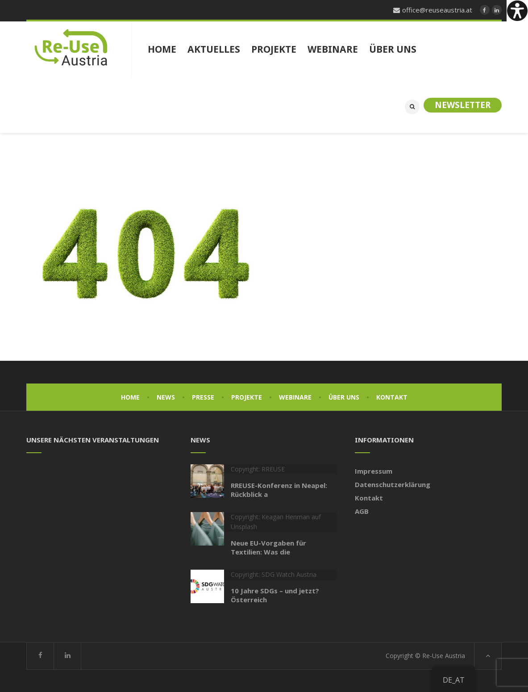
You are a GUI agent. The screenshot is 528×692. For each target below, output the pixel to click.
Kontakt (391, 397)
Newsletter (463, 105)
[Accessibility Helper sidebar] (517, 10)
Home (130, 397)
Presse (203, 397)
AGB (362, 511)
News (166, 397)
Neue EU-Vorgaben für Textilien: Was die (268, 547)
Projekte (246, 397)
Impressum (373, 471)
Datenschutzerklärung (392, 484)
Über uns (343, 397)
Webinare (295, 397)
